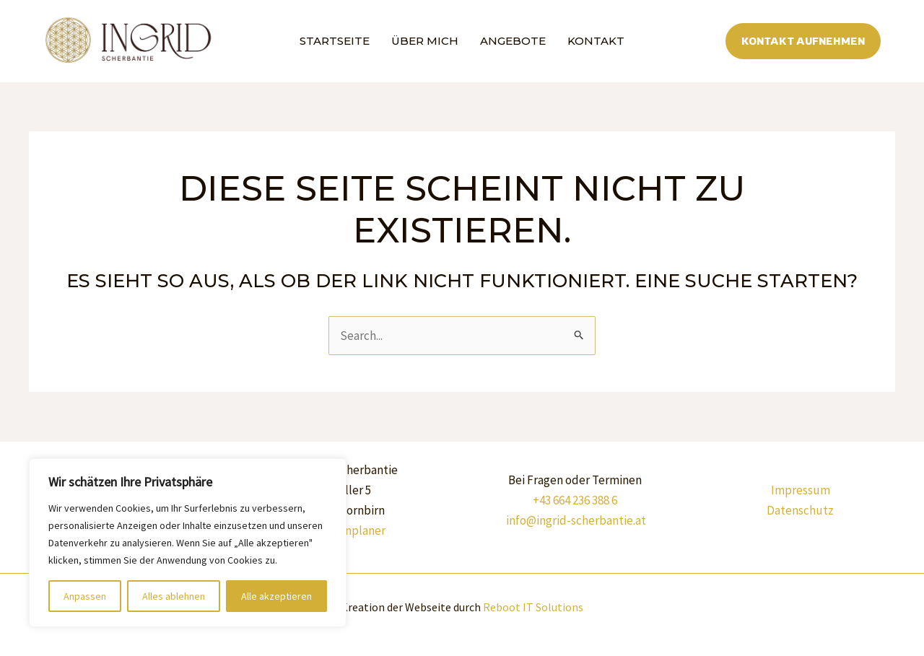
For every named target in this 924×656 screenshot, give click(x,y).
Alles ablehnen (173, 596)
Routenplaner (349, 530)
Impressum (800, 490)
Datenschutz (800, 510)
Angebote (513, 41)
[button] (803, 41)
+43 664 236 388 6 (575, 500)
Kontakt (595, 41)
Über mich (424, 41)
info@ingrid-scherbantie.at (576, 520)
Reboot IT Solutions (533, 607)
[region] (187, 542)
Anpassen (85, 596)
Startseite (335, 41)
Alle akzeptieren (276, 596)
